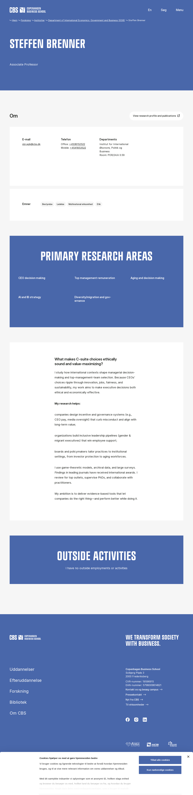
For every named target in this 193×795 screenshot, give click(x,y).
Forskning (26, 20)
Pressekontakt (134, 694)
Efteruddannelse (26, 680)
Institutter (39, 20)
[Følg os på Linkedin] (145, 720)
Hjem (14, 20)
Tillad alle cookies (160, 749)
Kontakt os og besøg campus (142, 689)
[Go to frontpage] (28, 10)
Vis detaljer (157, 789)
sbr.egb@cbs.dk (31, 144)
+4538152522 (77, 144)
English (147, 10)
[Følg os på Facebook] (128, 720)
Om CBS (18, 713)
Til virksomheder (135, 704)
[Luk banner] (188, 746)
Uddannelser (22, 669)
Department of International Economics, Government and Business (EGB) (86, 20)
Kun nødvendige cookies (160, 758)
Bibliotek (18, 702)
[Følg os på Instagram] (136, 720)
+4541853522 (78, 147)
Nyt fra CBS (132, 699)
